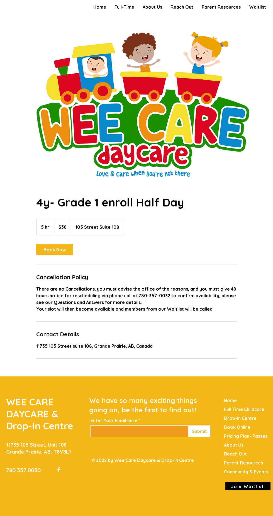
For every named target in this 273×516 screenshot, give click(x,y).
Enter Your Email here (114, 420)
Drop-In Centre (240, 418)
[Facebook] (58, 469)
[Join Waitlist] (247, 486)
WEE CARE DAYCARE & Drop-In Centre (39, 414)
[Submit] (199, 431)
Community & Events (246, 471)
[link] (54, 249)
